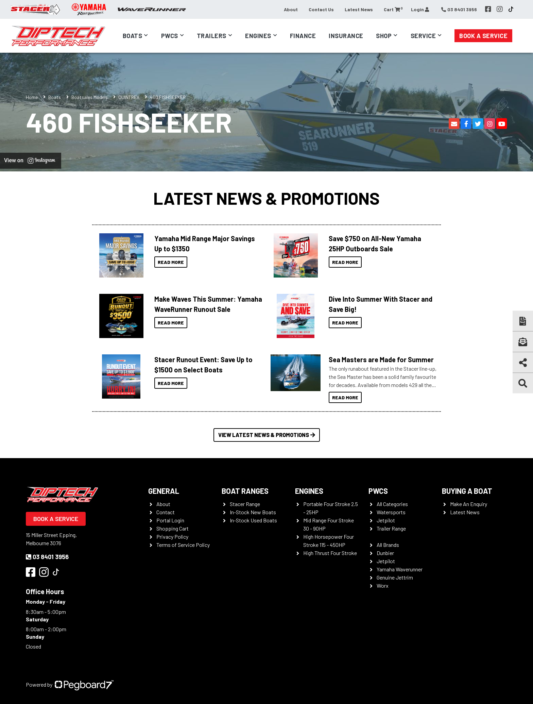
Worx (383, 585)
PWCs (169, 35)
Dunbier (385, 553)
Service (423, 35)
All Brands (388, 544)
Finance (303, 35)
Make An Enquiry (468, 504)
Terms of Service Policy (183, 544)
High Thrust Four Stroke (330, 553)
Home (32, 97)
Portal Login (170, 520)
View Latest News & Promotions (266, 435)
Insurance (346, 35)
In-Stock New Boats (253, 512)
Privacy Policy (172, 536)
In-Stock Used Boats (253, 520)
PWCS (378, 490)
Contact (165, 512)
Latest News (359, 9)
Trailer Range (391, 528)
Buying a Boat (467, 490)
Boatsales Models (89, 97)
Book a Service (483, 35)
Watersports (391, 512)
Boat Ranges (245, 490)
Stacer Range (245, 504)
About (291, 9)
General (163, 490)
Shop (384, 35)
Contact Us (321, 9)
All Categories (392, 504)
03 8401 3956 (47, 556)
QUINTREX (128, 97)
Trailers (211, 35)
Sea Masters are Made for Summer (381, 359)
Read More (171, 262)
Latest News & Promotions (266, 198)
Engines (258, 35)
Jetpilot (386, 520)
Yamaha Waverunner (400, 569)
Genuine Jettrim (395, 577)
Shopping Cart (172, 528)
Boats (132, 35)
